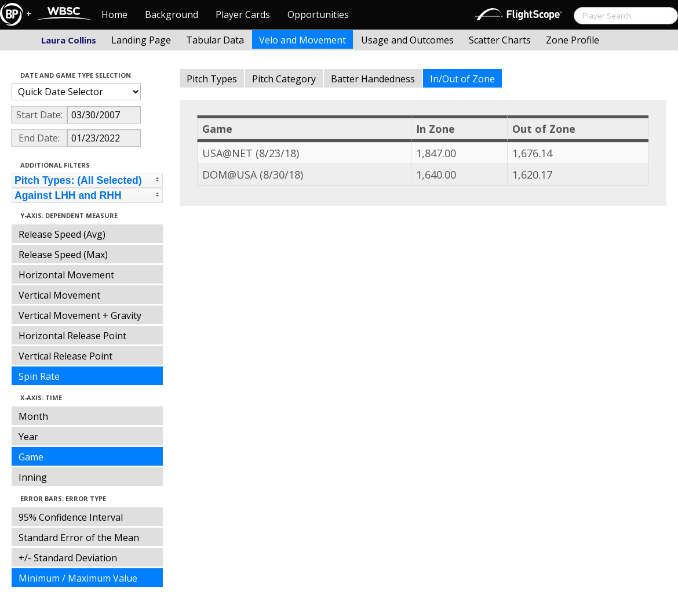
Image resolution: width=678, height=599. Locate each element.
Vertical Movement (59, 295)
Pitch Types (212, 78)
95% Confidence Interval (71, 517)
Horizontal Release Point (72, 335)
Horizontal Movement (66, 274)
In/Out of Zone (462, 78)
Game (31, 457)
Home (114, 14)
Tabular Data (215, 40)
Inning (33, 477)
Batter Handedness (373, 78)
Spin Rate (39, 376)
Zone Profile (572, 40)
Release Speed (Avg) (62, 234)
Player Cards (243, 14)
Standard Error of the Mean (79, 537)
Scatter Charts (500, 40)
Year (28, 436)
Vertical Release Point (65, 356)
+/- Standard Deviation (68, 557)
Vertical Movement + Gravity (80, 315)
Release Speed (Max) (63, 254)
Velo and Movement (302, 40)
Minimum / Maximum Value (78, 578)
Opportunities (318, 14)
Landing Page (141, 40)
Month (33, 416)
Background (171, 14)
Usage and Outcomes (407, 40)
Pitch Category (284, 78)
